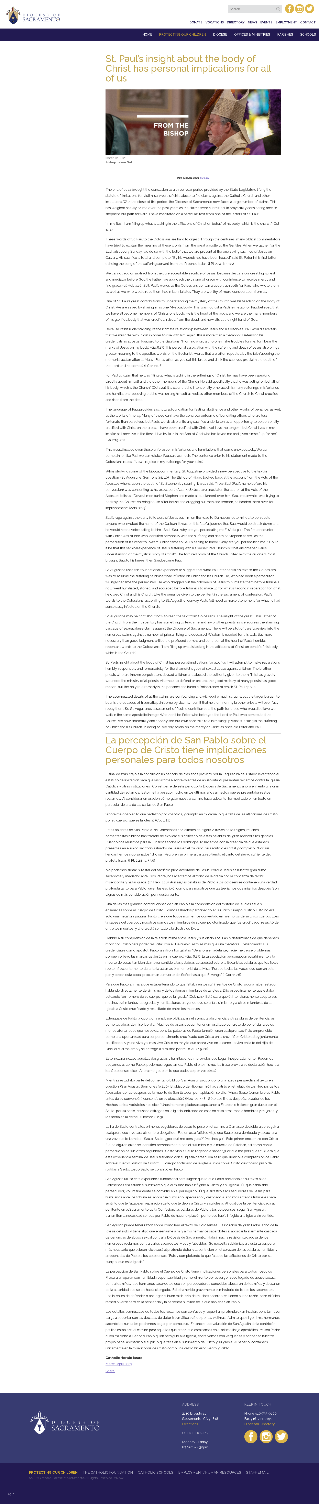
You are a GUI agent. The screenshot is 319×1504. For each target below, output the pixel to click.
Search (279, 7)
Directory (236, 22)
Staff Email (257, 1472)
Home (147, 34)
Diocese (220, 34)
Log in (10, 1493)
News (252, 22)
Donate (195, 22)
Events (266, 22)
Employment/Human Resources (209, 1472)
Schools (308, 34)
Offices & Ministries (252, 34)
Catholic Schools (155, 1472)
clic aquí (204, 177)
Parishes (285, 34)
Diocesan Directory (259, 1424)
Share (110, 1371)
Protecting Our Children (182, 34)
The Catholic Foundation (107, 1472)
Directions (190, 1424)
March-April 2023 (119, 1364)
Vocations (215, 22)
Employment (286, 22)
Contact (308, 22)
